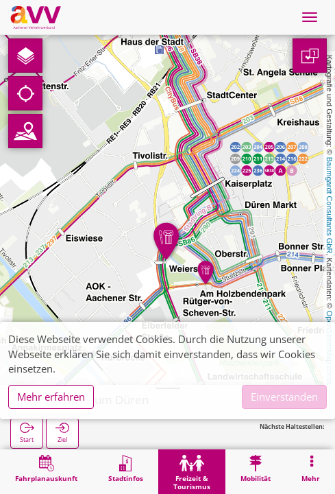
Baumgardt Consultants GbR (329, 205)
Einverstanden (284, 396)
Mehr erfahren (51, 396)
